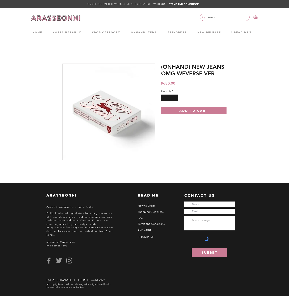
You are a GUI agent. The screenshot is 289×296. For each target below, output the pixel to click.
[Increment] (175, 98)
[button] (257, 16)
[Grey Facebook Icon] (49, 261)
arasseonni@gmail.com (61, 242)
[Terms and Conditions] (154, 223)
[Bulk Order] (154, 229)
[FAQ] (154, 217)
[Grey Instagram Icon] (69, 261)
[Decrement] (164, 98)
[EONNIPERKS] (154, 237)
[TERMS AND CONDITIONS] (185, 4)
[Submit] (209, 252)
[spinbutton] (169, 98)
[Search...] (224, 17)
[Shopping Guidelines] (154, 211)
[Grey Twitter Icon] (59, 261)
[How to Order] (154, 205)
